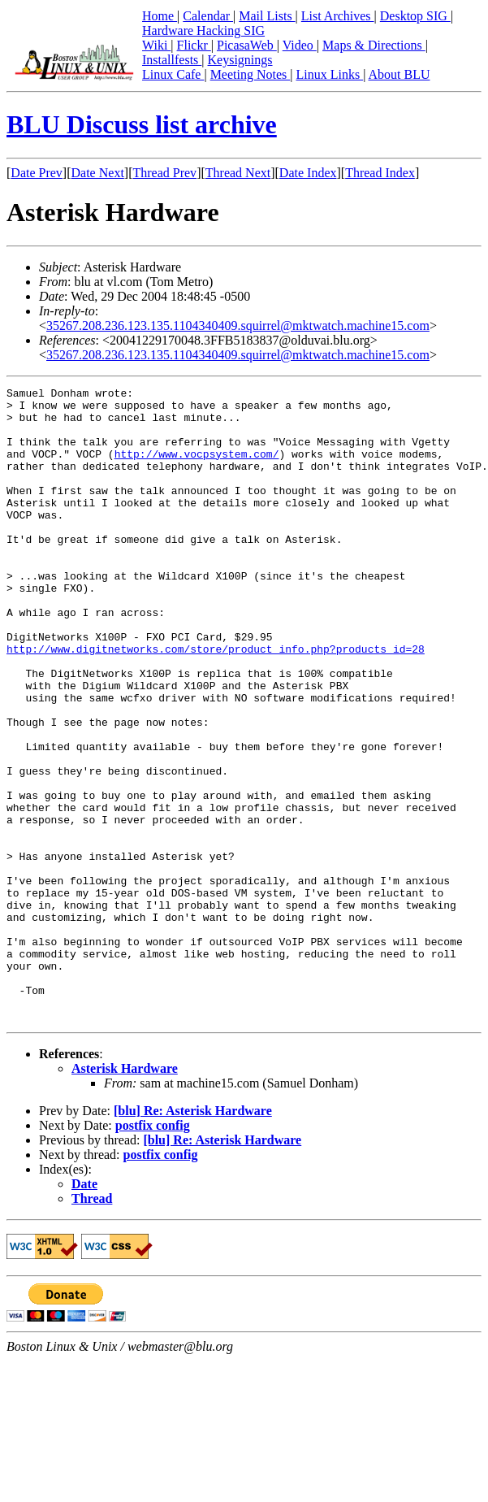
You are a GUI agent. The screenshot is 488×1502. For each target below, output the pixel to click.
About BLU (399, 74)
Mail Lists (267, 16)
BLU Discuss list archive (141, 124)
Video (300, 45)
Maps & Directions (373, 45)
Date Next (97, 173)
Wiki (156, 45)
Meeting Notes (250, 74)
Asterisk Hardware (124, 1195)
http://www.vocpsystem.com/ (196, 468)
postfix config (152, 1252)
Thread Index (380, 173)
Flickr (194, 45)
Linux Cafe (173, 74)
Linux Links (329, 74)
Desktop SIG (415, 16)
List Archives (337, 16)
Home (159, 16)
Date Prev (37, 173)
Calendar (208, 16)
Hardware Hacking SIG (203, 30)
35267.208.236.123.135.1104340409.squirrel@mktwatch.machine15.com (238, 325)
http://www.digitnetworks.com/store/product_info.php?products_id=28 (215, 702)
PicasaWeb (247, 45)
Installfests (171, 60)
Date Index (308, 173)
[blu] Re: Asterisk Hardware (193, 1237)
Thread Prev (164, 173)
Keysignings (240, 60)
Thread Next (237, 173)
